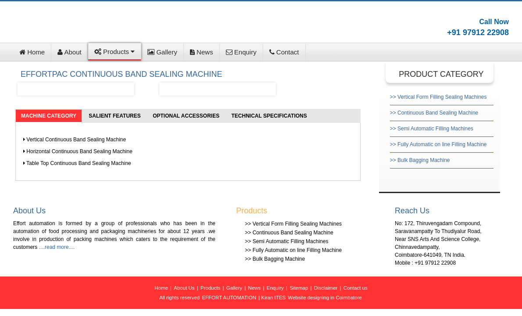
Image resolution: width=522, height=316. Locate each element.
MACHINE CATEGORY (48, 116)
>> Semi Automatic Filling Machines (431, 129)
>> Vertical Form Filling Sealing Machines (438, 97)
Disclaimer (326, 288)
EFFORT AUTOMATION (229, 297)
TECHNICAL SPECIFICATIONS (269, 116)
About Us (184, 288)
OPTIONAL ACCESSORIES (186, 116)
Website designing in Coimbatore (325, 297)
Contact (284, 52)
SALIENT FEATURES (114, 116)
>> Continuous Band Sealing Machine (434, 113)
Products (114, 51)
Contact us (355, 288)
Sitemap (299, 288)
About (69, 52)
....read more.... (57, 247)
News (201, 52)
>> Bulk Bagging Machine (420, 160)
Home (32, 52)
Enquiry (241, 52)
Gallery (162, 52)
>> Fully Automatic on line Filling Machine (438, 144)
